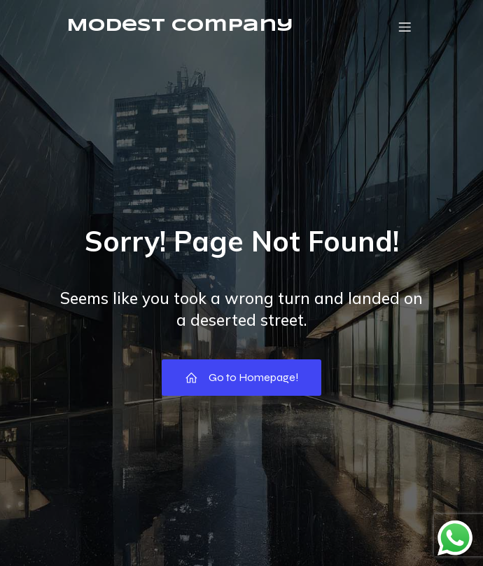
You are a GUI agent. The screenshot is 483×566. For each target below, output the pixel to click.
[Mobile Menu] (404, 27)
